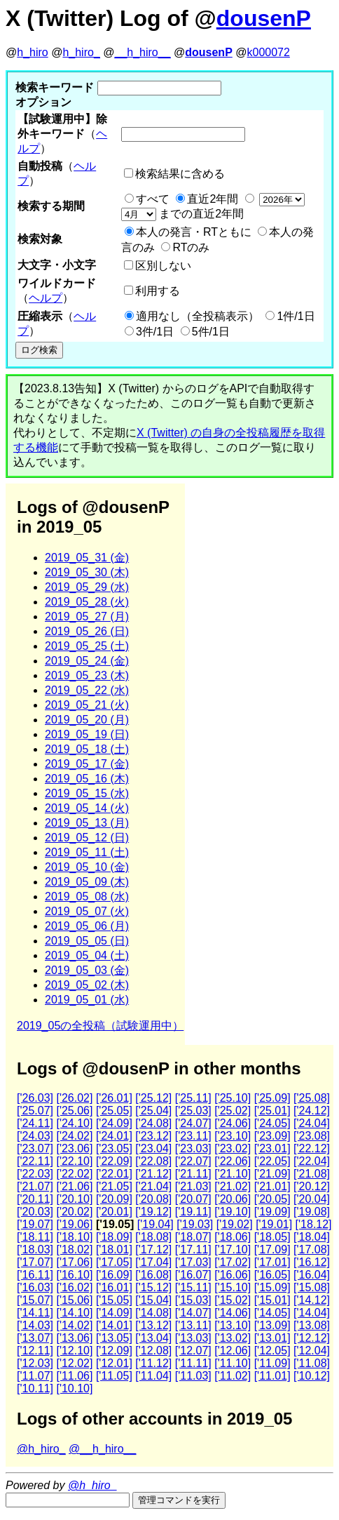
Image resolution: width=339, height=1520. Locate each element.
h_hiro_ (80, 52)
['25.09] (272, 1098)
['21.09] (272, 1174)
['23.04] (153, 1148)
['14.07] (193, 1313)
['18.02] (74, 1249)
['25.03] (193, 1110)
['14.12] (311, 1300)
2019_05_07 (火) (87, 911)
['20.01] (114, 1212)
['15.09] (272, 1287)
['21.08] (311, 1174)
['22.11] (35, 1161)
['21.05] (114, 1186)
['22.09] (114, 1161)
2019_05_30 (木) (87, 572)
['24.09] (114, 1123)
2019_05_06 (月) (87, 926)
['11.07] (35, 1376)
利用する (157, 291)
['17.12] (153, 1249)
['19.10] (232, 1212)
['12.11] (35, 1350)
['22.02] (74, 1174)
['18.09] (114, 1237)
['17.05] (114, 1262)
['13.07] (35, 1338)
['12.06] (232, 1350)
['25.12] (153, 1098)
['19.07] (35, 1224)
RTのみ (190, 247)
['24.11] (35, 1123)
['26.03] (35, 1098)
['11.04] (153, 1376)
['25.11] (193, 1098)
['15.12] (153, 1287)
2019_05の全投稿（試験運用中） (100, 1026)
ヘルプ (45, 298)
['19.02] (234, 1224)
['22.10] (74, 1161)
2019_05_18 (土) (87, 749)
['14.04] (311, 1313)
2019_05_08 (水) (87, 896)
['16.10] (74, 1275)
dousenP (263, 18)
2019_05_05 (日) (87, 941)
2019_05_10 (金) (87, 867)
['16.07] (193, 1275)
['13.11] (193, 1325)
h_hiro (32, 52)
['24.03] (35, 1136)
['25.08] (311, 1098)
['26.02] (74, 1098)
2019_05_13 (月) (87, 823)
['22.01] (114, 1174)
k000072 (268, 52)
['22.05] (272, 1161)
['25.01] (272, 1110)
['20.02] (74, 1212)
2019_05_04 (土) (87, 955)
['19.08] (311, 1212)
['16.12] (311, 1262)
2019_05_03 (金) (87, 970)
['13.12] (153, 1325)
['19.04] (155, 1224)
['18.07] (193, 1237)
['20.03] (35, 1212)
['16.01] (114, 1287)
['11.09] (272, 1363)
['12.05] (272, 1350)
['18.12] (314, 1224)
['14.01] (114, 1325)
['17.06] (74, 1262)
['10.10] (74, 1388)
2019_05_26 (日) (87, 631)
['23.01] (272, 1148)
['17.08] (311, 1249)
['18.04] (311, 1237)
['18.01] (114, 1249)
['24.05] (272, 1123)
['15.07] (35, 1300)
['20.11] (35, 1199)
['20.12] (311, 1186)
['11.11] (193, 1363)
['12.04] (311, 1350)
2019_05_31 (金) (87, 558)
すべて (153, 199)
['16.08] (153, 1275)
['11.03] (193, 1376)
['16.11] (35, 1275)
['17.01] (272, 1262)
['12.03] (35, 1363)
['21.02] (232, 1186)
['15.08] (311, 1287)
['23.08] (311, 1136)
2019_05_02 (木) (87, 985)
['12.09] (114, 1350)
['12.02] (74, 1363)
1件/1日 (295, 316)
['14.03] (35, 1325)
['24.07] (193, 1123)
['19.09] (272, 1212)
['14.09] (114, 1313)
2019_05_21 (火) (87, 705)
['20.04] (311, 1199)
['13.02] (232, 1338)
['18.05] (272, 1237)
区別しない (163, 266)
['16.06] (232, 1275)
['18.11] (35, 1237)
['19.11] (193, 1212)
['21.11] (193, 1174)
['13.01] (272, 1338)
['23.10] (232, 1136)
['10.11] (35, 1388)
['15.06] (74, 1300)
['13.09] (272, 1325)
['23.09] (272, 1136)
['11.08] (311, 1363)
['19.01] (274, 1224)
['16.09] (114, 1275)
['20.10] (74, 1199)
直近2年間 (212, 199)
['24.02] (74, 1136)
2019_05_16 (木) (87, 779)
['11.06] (74, 1376)
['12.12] (311, 1338)
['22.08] (153, 1161)
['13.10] (232, 1325)
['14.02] (74, 1325)
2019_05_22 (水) (87, 690)
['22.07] (193, 1161)
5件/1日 (211, 332)
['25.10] (232, 1098)
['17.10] (232, 1249)
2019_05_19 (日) (87, 734)
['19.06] (74, 1224)
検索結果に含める (180, 174)
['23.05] (114, 1148)
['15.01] (272, 1300)
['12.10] (74, 1350)
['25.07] (35, 1110)
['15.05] (114, 1300)
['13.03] (193, 1338)
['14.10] (74, 1313)
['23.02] (232, 1148)
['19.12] (153, 1212)
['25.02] (232, 1110)
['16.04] (311, 1275)
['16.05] (272, 1275)
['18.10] (74, 1237)
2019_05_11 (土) (87, 852)
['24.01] (114, 1136)
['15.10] (232, 1287)
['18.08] (153, 1237)
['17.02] (232, 1262)
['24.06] (232, 1123)
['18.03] (35, 1249)
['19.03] (195, 1224)
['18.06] (232, 1237)
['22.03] (35, 1174)
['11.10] (232, 1363)
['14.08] (153, 1313)
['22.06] (232, 1161)
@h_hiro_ (41, 1449)
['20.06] (232, 1199)
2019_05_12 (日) (87, 838)
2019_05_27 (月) (87, 616)
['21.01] (272, 1186)
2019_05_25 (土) (87, 646)
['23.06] (74, 1148)
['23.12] (153, 1136)
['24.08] (153, 1123)
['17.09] (272, 1249)
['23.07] (35, 1148)
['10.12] (311, 1376)
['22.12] (311, 1148)
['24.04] (311, 1123)
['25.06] (74, 1110)
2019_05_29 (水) (87, 587)
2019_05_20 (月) (87, 720)
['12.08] (153, 1350)
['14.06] (232, 1313)
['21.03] (193, 1186)
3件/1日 (155, 332)
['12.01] (114, 1363)
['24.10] (74, 1123)
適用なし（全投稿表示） (197, 316)
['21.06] (74, 1186)
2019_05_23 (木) (87, 675)
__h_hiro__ (142, 52)
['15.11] (193, 1287)
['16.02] (74, 1287)
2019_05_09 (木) (87, 882)
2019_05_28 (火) (87, 602)
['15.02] (232, 1300)
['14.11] (35, 1313)
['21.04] (153, 1186)
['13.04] (153, 1338)
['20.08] (153, 1199)
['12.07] (193, 1350)
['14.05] (272, 1313)
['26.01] (114, 1098)
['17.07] (35, 1262)
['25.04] (153, 1110)
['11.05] (114, 1376)
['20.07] (193, 1199)
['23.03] (193, 1148)
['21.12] (153, 1174)
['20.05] (272, 1199)
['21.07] (35, 1186)
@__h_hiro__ (102, 1449)
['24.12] (311, 1110)
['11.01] (272, 1376)
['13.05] (114, 1338)
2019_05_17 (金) (87, 764)
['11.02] (232, 1376)
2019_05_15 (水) (87, 793)
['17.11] (193, 1249)
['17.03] (193, 1262)
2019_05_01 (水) (87, 1000)
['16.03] (35, 1287)
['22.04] (311, 1161)
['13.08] (311, 1325)
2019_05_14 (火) (87, 808)
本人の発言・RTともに (193, 232)
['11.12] (153, 1363)
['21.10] (232, 1174)
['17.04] (153, 1262)
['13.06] (74, 1338)
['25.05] (114, 1110)
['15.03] (193, 1300)
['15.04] (153, 1300)
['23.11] (193, 1136)
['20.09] (114, 1199)
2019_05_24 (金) (87, 661)
